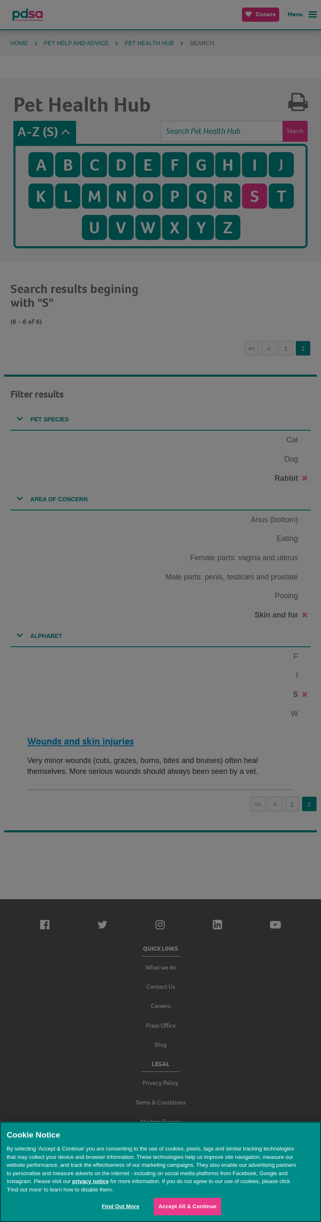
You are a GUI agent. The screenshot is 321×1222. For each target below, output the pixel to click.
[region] (160, 1172)
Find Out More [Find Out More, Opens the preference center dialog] (120, 1206)
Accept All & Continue (187, 1206)
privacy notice (90, 1181)
